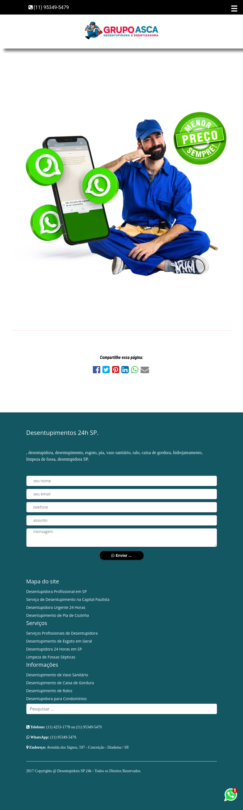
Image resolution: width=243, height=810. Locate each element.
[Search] (121, 709)
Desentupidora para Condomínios (56, 698)
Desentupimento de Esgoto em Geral (59, 641)
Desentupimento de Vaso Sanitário (57, 674)
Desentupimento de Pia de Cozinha (57, 615)
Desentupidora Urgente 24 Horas (55, 607)
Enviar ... (121, 555)
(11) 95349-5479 (48, 7)
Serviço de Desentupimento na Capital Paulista (68, 599)
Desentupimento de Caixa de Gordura (60, 682)
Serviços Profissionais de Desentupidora (62, 633)
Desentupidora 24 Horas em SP (54, 649)
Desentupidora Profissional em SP (56, 591)
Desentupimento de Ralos (49, 690)
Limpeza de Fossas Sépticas (50, 657)
